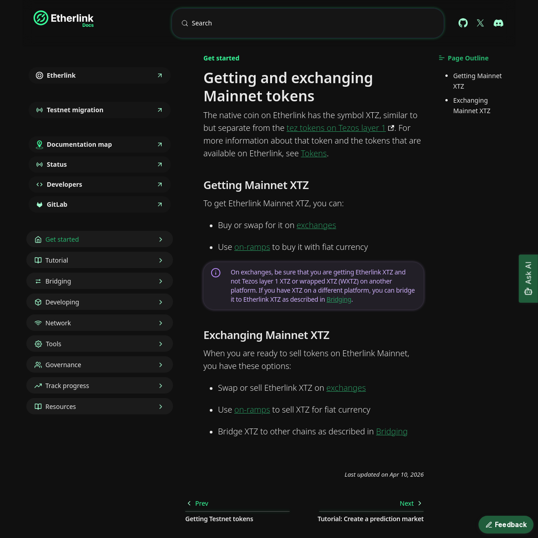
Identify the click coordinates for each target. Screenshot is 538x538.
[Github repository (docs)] (463, 23)
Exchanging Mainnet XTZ (471, 105)
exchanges (316, 224)
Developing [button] (62, 302)
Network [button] (58, 323)
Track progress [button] (67, 385)
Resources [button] (60, 406)
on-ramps (252, 246)
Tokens (314, 153)
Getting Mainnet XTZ (477, 80)
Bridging (338, 299)
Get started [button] (62, 239)
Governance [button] (63, 364)
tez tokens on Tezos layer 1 (336, 127)
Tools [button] (53, 343)
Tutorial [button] (56, 260)
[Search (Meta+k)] (308, 23)
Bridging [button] (58, 281)
